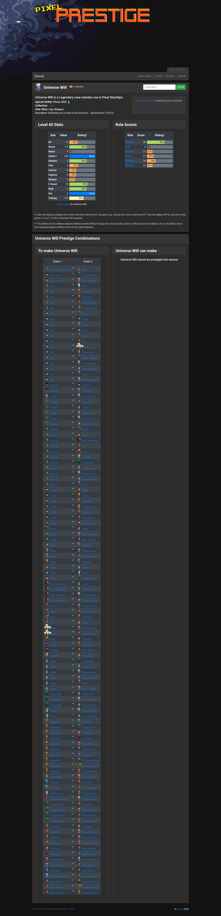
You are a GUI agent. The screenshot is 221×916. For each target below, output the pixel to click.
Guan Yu (83, 402)
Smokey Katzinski (88, 760)
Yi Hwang (84, 639)
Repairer (130, 165)
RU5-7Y (82, 374)
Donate (71, 909)
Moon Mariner (86, 281)
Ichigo (82, 407)
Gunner (129, 151)
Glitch (82, 573)
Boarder (130, 142)
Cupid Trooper (86, 507)
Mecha (82, 314)
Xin (48, 314)
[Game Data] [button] (144, 76)
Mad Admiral (53, 793)
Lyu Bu (82, 385)
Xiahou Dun (85, 352)
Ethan (82, 330)
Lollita (50, 396)
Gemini (50, 617)
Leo (81, 341)
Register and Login (144, 100)
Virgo (81, 451)
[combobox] (159, 87)
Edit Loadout (63, 204)
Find (180, 87)
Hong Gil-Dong (86, 369)
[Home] (39, 76)
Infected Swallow (55, 799)
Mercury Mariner (87, 380)
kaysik (180, 909)
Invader (50, 402)
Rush (128, 146)
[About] (181, 76)
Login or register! (177, 69)
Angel (82, 347)
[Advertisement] (114, 46)
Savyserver (84, 738)
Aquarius (83, 457)
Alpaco (82, 496)
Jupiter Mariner (86, 771)
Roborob (51, 385)
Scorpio (51, 644)
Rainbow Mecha (87, 766)
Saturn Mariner (86, 534)
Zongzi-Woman (86, 275)
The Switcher (85, 749)
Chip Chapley (85, 523)
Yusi (81, 269)
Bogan (82, 319)
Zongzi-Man (85, 462)
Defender (130, 160)
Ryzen (82, 325)
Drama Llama (86, 363)
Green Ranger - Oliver (57, 269)
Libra (81, 286)
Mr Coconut (53, 275)
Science (130, 156)
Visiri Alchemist (87, 440)
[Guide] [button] (170, 76)
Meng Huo (84, 292)
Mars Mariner (86, 303)
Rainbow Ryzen (86, 308)
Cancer (82, 336)
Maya (82, 490)
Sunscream (84, 755)
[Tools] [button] (159, 76)
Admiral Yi (84, 297)
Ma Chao (83, 391)
